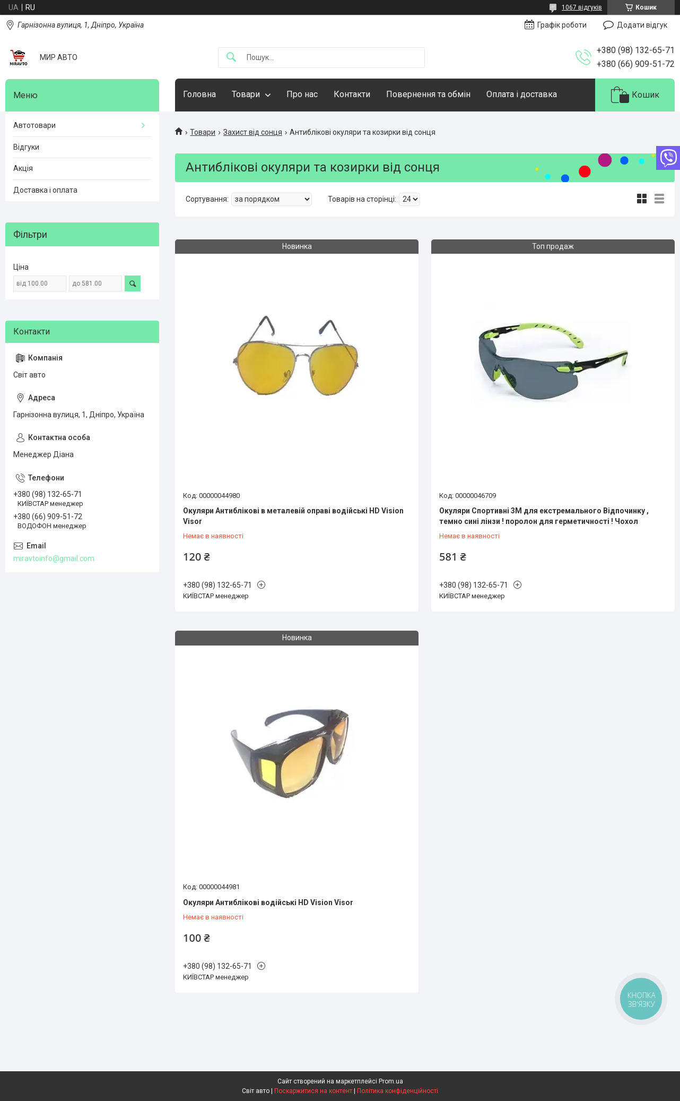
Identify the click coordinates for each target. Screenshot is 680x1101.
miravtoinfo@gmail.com (53, 558)
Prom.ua (391, 1081)
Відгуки (26, 147)
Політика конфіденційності (397, 1091)
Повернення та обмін (428, 94)
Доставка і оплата (45, 190)
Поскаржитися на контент (313, 1091)
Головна (199, 94)
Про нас (302, 94)
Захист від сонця (252, 132)
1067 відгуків (582, 7)
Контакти (352, 94)
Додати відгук (642, 25)
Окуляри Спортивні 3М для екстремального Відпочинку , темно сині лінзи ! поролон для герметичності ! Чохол (544, 516)
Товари (246, 94)
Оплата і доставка (521, 94)
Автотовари (34, 125)
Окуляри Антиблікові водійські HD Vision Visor (268, 902)
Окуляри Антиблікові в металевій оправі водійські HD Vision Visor (293, 516)
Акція (23, 168)
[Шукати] (231, 57)
